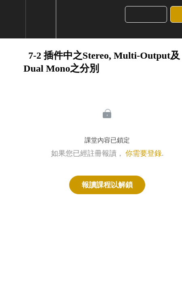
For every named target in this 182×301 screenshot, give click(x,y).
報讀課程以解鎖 (107, 185)
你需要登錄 (143, 153)
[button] (15, 19)
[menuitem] (40, 19)
